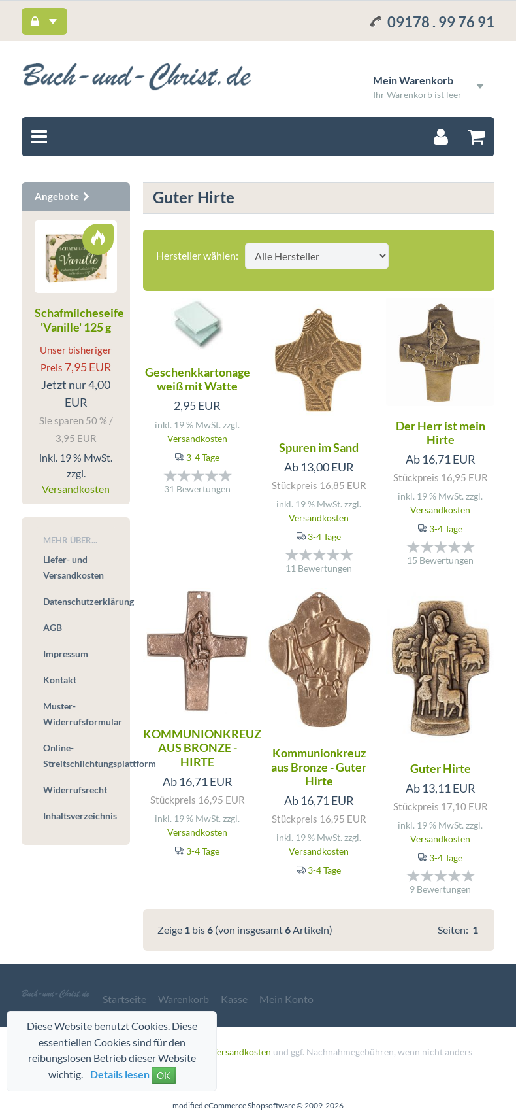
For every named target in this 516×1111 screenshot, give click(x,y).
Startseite (124, 999)
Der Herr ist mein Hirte (440, 433)
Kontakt (59, 679)
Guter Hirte (440, 768)
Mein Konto (286, 999)
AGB (52, 627)
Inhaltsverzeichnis (80, 815)
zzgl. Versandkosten (231, 1051)
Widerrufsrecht (75, 789)
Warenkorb (183, 999)
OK (163, 1075)
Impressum (65, 653)
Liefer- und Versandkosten (73, 567)
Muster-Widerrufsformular (80, 713)
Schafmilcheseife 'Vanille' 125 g (79, 319)
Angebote (63, 196)
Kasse (234, 999)
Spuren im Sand (319, 447)
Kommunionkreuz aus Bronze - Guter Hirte (318, 766)
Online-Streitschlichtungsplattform (80, 755)
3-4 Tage (202, 457)
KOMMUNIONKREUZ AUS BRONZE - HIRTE (202, 747)
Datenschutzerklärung (80, 601)
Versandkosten (197, 438)
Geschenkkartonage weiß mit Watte (197, 379)
